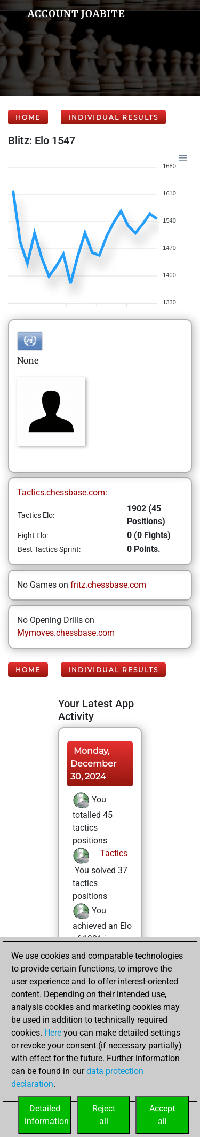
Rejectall (103, 1114)
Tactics (112, 853)
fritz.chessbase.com (108, 585)
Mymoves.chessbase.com (66, 633)
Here (52, 1033)
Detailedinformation (47, 1114)
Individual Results (113, 117)
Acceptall (162, 1114)
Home (28, 117)
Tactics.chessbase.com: (62, 492)
